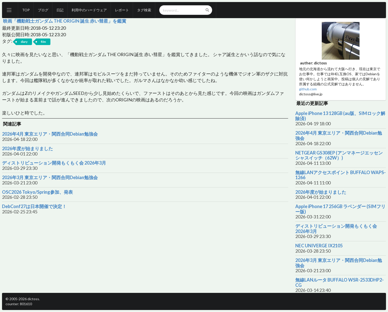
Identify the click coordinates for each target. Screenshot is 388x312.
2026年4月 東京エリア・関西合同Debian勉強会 (50, 134)
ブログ (43, 10)
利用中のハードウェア (89, 10)
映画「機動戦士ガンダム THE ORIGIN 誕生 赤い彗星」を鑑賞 (64, 21)
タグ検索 (144, 10)
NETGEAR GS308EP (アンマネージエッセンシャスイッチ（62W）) (339, 155)
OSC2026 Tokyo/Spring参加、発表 (37, 192)
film (43, 42)
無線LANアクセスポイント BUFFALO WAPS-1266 (340, 175)
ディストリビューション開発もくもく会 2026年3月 (54, 163)
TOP (26, 10)
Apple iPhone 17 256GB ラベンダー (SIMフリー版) (340, 209)
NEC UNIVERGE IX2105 (319, 245)
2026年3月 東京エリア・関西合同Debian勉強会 (50, 177)
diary (24, 42)
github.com (308, 89)
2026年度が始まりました (27, 148)
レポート (122, 10)
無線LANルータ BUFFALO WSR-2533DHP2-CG (339, 282)
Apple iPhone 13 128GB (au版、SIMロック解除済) (340, 116)
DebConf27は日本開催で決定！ (34, 206)
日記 (59, 10)
